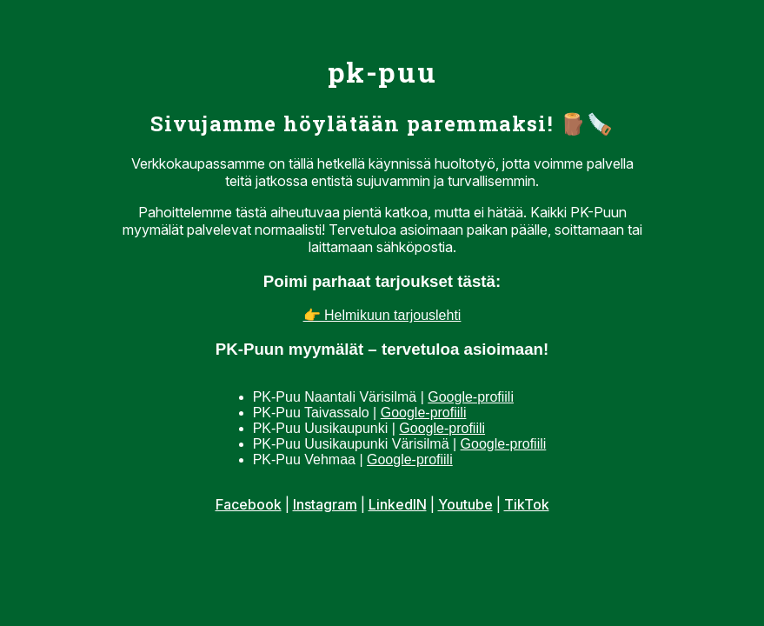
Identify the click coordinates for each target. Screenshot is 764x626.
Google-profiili (471, 397)
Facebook (249, 504)
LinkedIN (398, 504)
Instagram (325, 504)
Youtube (465, 504)
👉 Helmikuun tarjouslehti (382, 315)
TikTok (526, 504)
